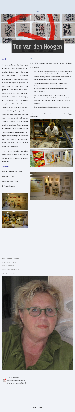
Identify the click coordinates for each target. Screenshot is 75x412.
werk (40, 407)
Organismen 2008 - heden (10, 181)
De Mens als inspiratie (8, 186)
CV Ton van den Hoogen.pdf (14, 383)
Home (34, 407)
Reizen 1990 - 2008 (8, 176)
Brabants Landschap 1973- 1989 (12, 171)
